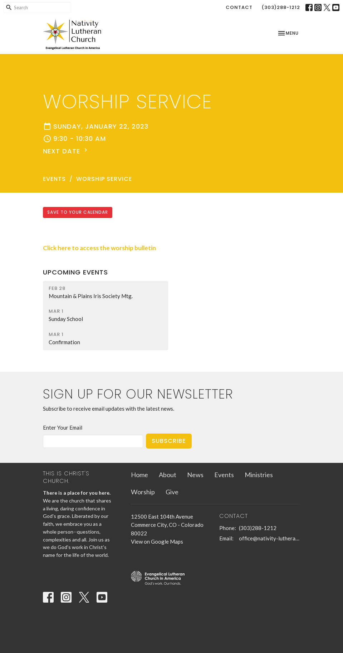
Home (139, 475)
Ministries (259, 475)
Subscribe (169, 441)
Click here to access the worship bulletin (99, 248)
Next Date (66, 151)
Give (172, 492)
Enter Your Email (62, 427)
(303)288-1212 (280, 7)
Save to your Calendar (77, 212)
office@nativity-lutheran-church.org (269, 538)
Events (54, 179)
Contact (239, 7)
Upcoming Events (75, 272)
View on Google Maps (157, 541)
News (195, 475)
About (167, 475)
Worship (143, 492)
